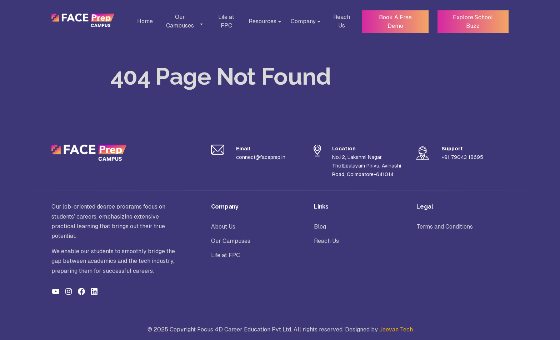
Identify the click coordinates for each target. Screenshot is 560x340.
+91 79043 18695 (462, 157)
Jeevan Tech (396, 329)
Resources (260, 21)
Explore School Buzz (472, 21)
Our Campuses (181, 21)
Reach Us (339, 21)
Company (300, 21)
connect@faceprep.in (260, 157)
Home (144, 21)
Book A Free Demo (393, 21)
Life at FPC (224, 21)
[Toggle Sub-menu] (200, 24)
